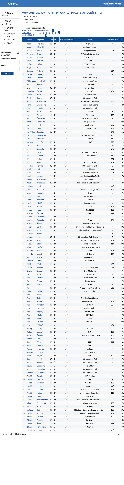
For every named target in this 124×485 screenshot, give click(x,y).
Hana (29, 101)
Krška (39, 240)
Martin (29, 217)
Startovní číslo (112, 39)
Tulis (38, 298)
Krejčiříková (41, 179)
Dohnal (40, 345)
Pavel (29, 274)
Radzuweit (41, 372)
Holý (39, 169)
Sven (28, 369)
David (29, 78)
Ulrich (29, 400)
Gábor (29, 94)
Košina (39, 159)
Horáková (40, 193)
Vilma (29, 403)
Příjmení (40, 39)
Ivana (29, 122)
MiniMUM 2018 (28, 35)
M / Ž (56, 39)
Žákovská (40, 47)
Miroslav (30, 250)
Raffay (39, 115)
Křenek (39, 294)
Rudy (29, 355)
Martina (30, 233)
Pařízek (40, 278)
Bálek (39, 264)
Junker (39, 98)
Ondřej (29, 267)
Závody (8, 24)
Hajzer (39, 64)
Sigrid (29, 362)
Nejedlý (40, 311)
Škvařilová (41, 84)
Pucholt (40, 156)
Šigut (39, 423)
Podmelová (41, 403)
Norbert (30, 261)
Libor (29, 196)
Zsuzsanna (31, 430)
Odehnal (40, 383)
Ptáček (39, 301)
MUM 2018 (26, 32)
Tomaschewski (42, 400)
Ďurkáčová (41, 366)
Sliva (39, 162)
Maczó (39, 50)
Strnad (39, 271)
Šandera (40, 223)
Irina (28, 111)
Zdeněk (29, 417)
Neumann (41, 183)
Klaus (29, 183)
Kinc (38, 288)
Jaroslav (30, 142)
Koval (39, 111)
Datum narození (66, 39)
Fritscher (40, 44)
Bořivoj (29, 64)
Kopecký (40, 230)
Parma (39, 386)
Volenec (40, 57)
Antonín (30, 57)
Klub (90, 39)
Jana (28, 135)
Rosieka (40, 108)
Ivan (28, 115)
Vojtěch (30, 410)
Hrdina (39, 393)
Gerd (29, 98)
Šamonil (40, 335)
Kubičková (41, 81)
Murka (39, 315)
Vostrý (39, 254)
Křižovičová (41, 101)
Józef (29, 176)
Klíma (39, 250)
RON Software (17, 434)
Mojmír (30, 257)
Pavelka (40, 420)
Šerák (39, 227)
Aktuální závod (7, 14)
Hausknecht (41, 217)
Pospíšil (40, 78)
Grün (39, 410)
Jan (28, 125)
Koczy (39, 67)
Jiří (28, 149)
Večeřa (39, 261)
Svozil (39, 196)
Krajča (39, 355)
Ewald (29, 88)
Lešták (39, 291)
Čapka (39, 91)
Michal (29, 240)
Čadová (40, 213)
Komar (39, 88)
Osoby (8, 21)
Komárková (41, 427)
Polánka (40, 322)
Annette (30, 54)
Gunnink (40, 132)
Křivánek (40, 349)
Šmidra (39, 145)
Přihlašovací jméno (8, 58)
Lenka (29, 189)
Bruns (39, 54)
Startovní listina (10, 35)
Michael (30, 237)
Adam (29, 44)
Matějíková (41, 135)
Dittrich (40, 379)
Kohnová (40, 189)
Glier (39, 244)
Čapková (40, 61)
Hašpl (39, 210)
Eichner (40, 362)
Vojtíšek (40, 389)
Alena (29, 47)
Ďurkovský (41, 118)
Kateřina (30, 179)
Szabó (39, 430)
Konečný (40, 142)
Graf (9, 43)
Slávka (29, 366)
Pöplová (40, 352)
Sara (28, 359)
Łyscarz (40, 176)
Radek (29, 332)
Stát (51, 39)
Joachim (30, 166)
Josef (29, 169)
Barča (29, 61)
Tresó (39, 94)
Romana (30, 352)
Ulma (39, 396)
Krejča (39, 257)
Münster (40, 200)
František (30, 91)
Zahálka (40, 376)
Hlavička (40, 203)
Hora (39, 318)
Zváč (38, 172)
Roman (29, 349)
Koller (39, 274)
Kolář (39, 186)
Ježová (39, 233)
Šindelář (40, 267)
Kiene (39, 237)
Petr (28, 294)
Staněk (39, 206)
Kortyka (40, 166)
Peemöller (41, 369)
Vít (28, 406)
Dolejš (39, 128)
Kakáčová (40, 139)
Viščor (39, 284)
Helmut (30, 108)
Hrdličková (41, 122)
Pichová (40, 71)
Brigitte (29, 67)
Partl (39, 152)
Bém (39, 342)
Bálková (40, 325)
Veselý (39, 328)
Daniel (29, 74)
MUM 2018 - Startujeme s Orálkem (35, 30)
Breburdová (41, 105)
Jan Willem (31, 132)
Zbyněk (29, 413)
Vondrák (40, 413)
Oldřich (29, 264)
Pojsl (39, 125)
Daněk (39, 247)
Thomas (30, 372)
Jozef (29, 172)
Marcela (30, 213)
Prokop (29, 328)
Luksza (39, 332)
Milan (29, 247)
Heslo (3, 65)
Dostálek (40, 308)
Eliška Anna (31, 81)
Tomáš (29, 376)
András (29, 50)
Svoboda (40, 149)
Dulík (39, 339)
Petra (29, 325)
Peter (29, 291)
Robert (29, 335)
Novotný (40, 305)
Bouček (40, 417)
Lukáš (29, 203)
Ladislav (30, 186)
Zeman (39, 281)
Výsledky (11, 39)
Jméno (29, 39)
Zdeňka (29, 427)
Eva (28, 84)
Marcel (29, 210)
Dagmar (30, 71)
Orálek (39, 74)
